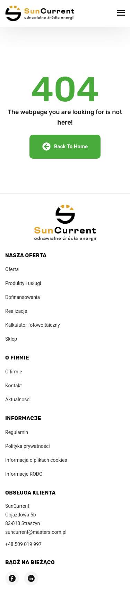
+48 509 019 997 (23, 544)
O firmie (13, 371)
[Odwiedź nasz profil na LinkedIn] (31, 578)
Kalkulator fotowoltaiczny (32, 325)
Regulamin (16, 432)
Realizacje (16, 311)
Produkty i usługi (23, 283)
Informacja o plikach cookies (36, 460)
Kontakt (13, 385)
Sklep (11, 339)
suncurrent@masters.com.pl (36, 532)
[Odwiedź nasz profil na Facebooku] (12, 578)
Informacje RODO (24, 474)
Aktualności (18, 399)
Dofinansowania (22, 297)
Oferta (12, 269)
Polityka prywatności (27, 446)
